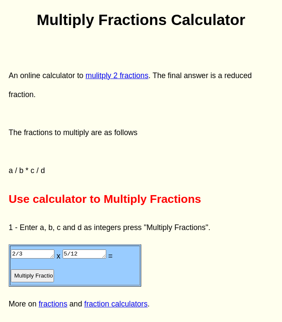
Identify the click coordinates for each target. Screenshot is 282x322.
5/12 (91, 253)
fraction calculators (116, 304)
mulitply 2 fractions (117, 75)
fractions (52, 304)
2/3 (35, 253)
